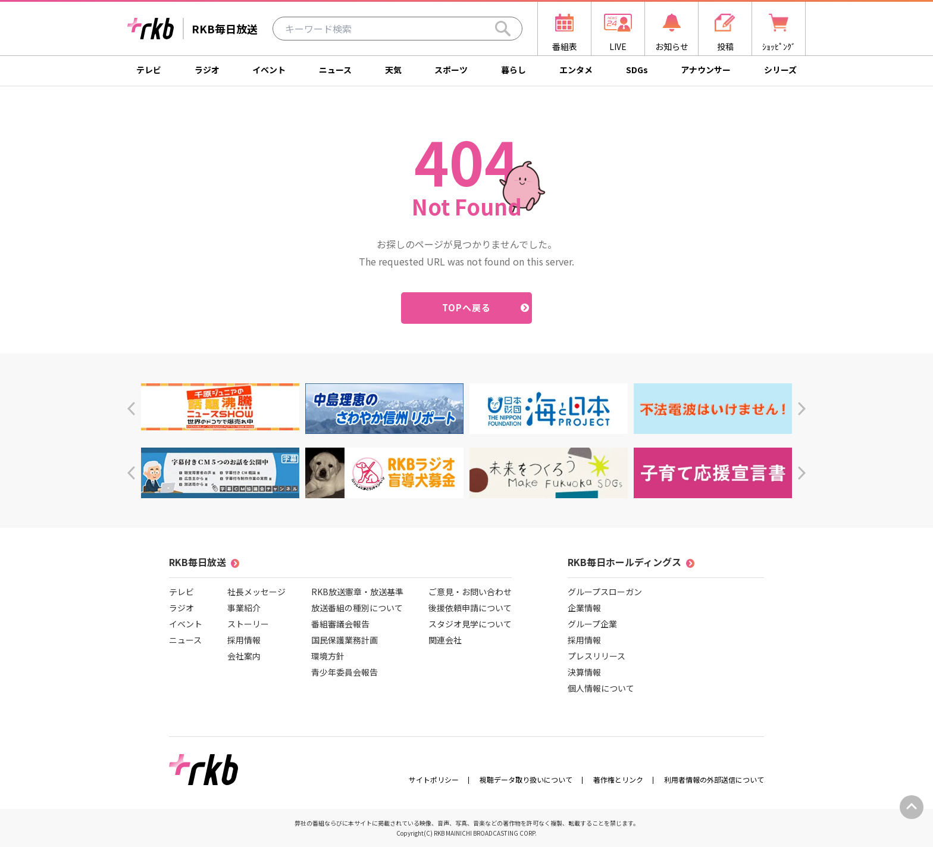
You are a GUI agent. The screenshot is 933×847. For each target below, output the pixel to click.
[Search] (503, 28)
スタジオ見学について (470, 624)
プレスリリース (596, 656)
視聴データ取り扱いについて (526, 779)
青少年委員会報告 (344, 672)
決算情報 (584, 672)
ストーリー (248, 624)
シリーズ (780, 70)
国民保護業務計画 (344, 640)
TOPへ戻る (466, 307)
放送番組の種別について (357, 608)
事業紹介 (244, 608)
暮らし (513, 70)
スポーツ (451, 70)
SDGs (637, 70)
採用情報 (244, 640)
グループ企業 (592, 624)
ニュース (335, 70)
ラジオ (207, 70)
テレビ (148, 70)
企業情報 (584, 608)
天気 (393, 70)
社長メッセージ (256, 592)
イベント (269, 70)
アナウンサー (706, 70)
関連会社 (445, 640)
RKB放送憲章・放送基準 (357, 592)
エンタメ (576, 70)
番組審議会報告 (340, 624)
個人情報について (601, 688)
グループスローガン (605, 592)
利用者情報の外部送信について (714, 779)
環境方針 (328, 656)
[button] (131, 408)
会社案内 (244, 656)
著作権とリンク (618, 779)
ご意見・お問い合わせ (470, 592)
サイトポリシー (434, 779)
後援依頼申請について (470, 608)
